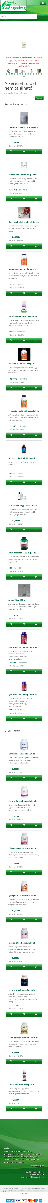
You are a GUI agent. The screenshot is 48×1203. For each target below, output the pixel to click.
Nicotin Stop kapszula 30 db (22, 942)
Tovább (39, 98)
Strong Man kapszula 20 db (21, 990)
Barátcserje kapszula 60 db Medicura (26, 316)
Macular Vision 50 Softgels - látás (24, 363)
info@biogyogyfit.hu (34, 1177)
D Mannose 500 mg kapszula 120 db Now (28, 269)
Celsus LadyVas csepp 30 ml (21, 1084)
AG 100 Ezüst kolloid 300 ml (21, 458)
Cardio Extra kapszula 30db (21, 753)
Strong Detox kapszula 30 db (22, 801)
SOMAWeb (24, 1193)
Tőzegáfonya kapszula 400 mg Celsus (26, 848)
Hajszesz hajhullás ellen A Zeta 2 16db (26, 222)
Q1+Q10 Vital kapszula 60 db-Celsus (25, 895)
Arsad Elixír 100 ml (17, 600)
